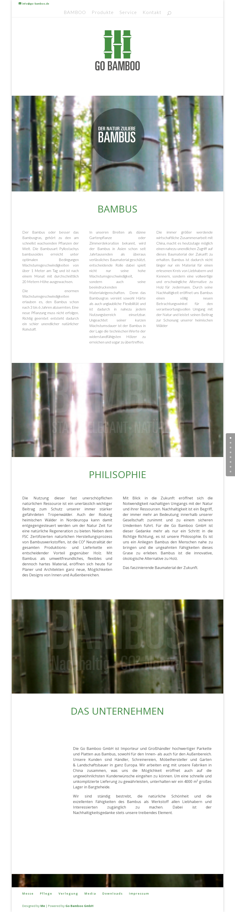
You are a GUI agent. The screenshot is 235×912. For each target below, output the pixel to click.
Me (42, 906)
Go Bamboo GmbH (79, 906)
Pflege (46, 893)
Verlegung (68, 893)
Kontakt (152, 13)
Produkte (103, 13)
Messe (28, 893)
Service (128, 13)
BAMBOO (75, 13)
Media (90, 893)
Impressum (139, 893)
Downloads (112, 893)
